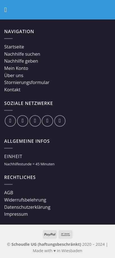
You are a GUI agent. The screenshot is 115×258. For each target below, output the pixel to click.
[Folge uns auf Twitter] (35, 120)
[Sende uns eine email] (47, 120)
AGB (8, 193)
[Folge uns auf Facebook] (10, 120)
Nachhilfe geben (21, 61)
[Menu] (7, 9)
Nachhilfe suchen (22, 54)
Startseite (14, 47)
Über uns (13, 75)
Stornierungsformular (27, 82)
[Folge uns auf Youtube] (59, 120)
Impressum (16, 214)
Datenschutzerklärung (27, 207)
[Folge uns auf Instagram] (22, 120)
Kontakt (12, 90)
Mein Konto (16, 68)
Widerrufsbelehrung (25, 200)
